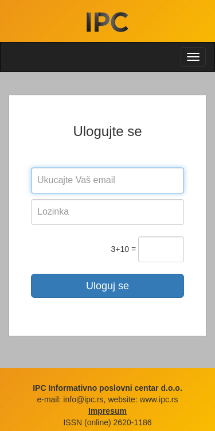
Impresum (107, 411)
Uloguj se (107, 286)
